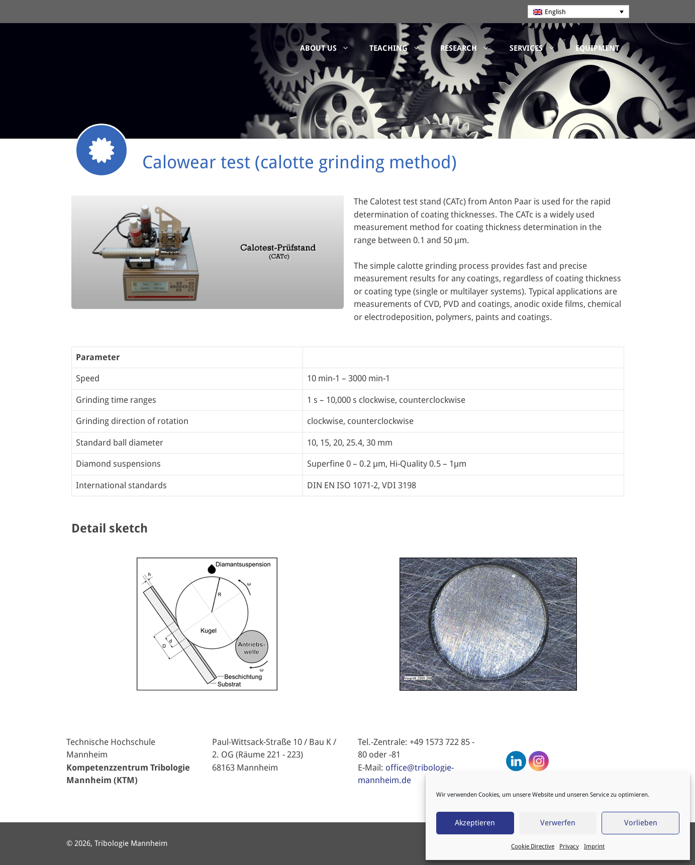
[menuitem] (578, 11)
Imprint (594, 846)
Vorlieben (640, 822)
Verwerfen (557, 822)
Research (470, 48)
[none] (578, 11)
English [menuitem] (555, 12)
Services (537, 48)
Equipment (597, 48)
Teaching (399, 48)
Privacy (569, 846)
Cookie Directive (532, 846)
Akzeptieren (475, 822)
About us (329, 48)
